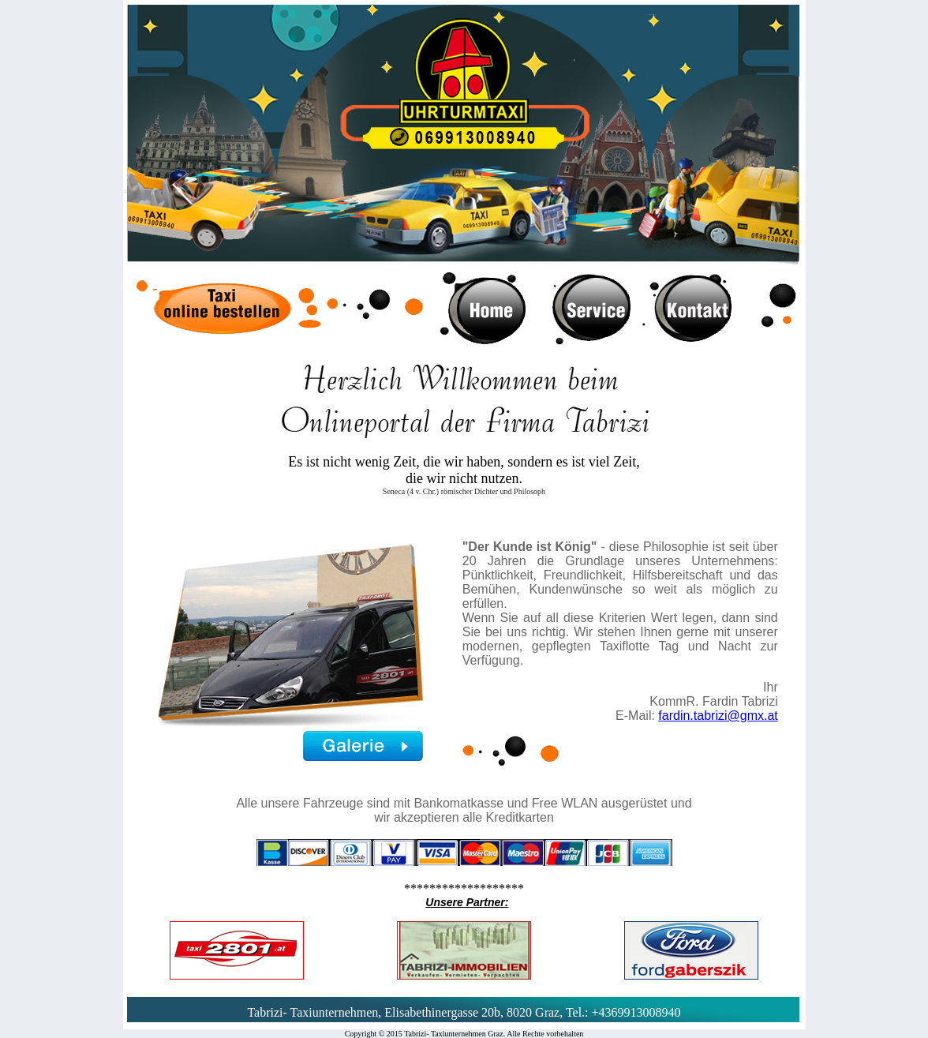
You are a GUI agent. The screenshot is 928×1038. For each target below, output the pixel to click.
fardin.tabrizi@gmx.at (717, 715)
